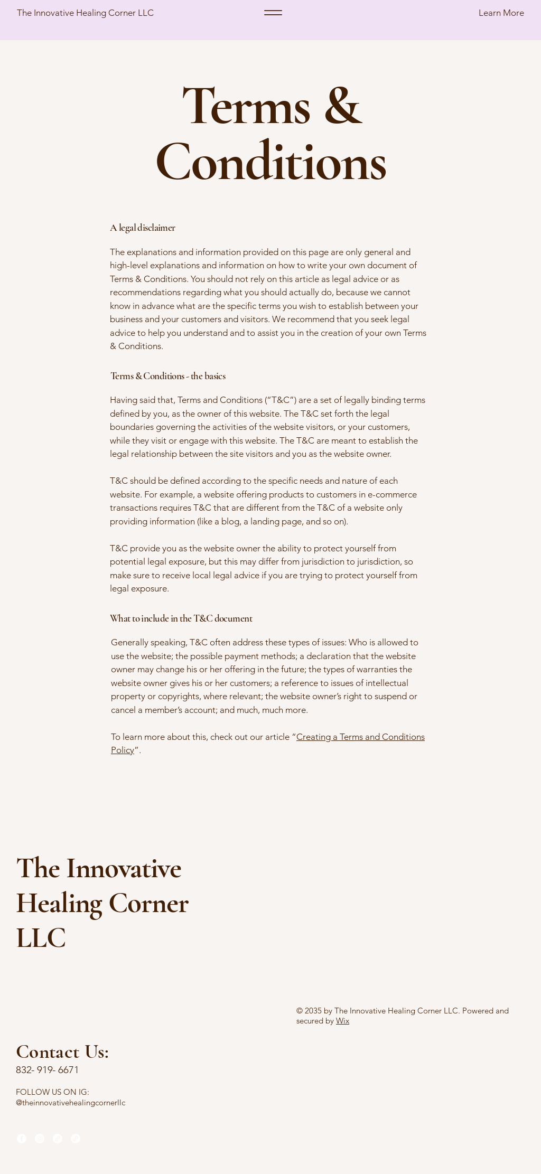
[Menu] (273, 13)
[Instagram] (39, 1138)
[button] (469, 13)
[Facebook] (21, 1138)
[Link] (57, 1138)
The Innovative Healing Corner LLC (85, 12)
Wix (342, 1021)
